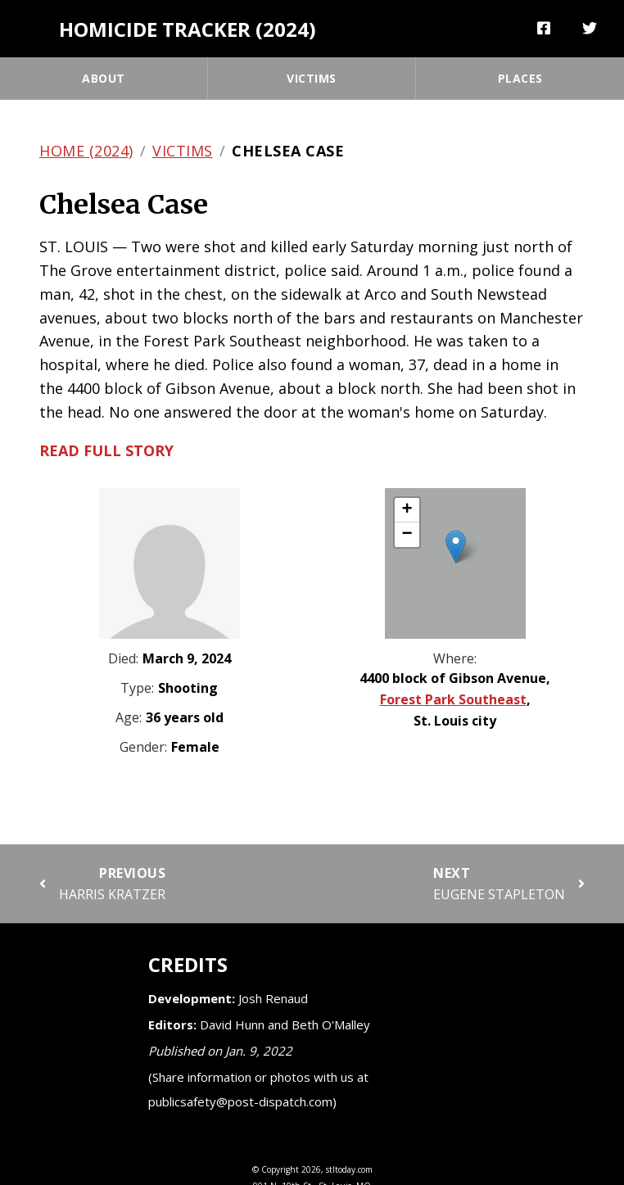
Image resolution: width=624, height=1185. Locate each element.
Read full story (106, 450)
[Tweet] (590, 29)
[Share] (544, 29)
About (103, 78)
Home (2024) (86, 151)
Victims (312, 78)
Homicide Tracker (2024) (187, 29)
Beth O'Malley (331, 1024)
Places (520, 78)
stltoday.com (349, 1169)
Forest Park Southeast (453, 699)
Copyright (280, 1169)
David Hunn (232, 1024)
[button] (455, 546)
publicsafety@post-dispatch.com (240, 1101)
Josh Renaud (273, 998)
